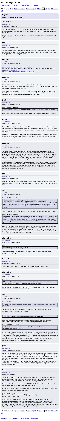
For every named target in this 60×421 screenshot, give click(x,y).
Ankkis (9, 5)
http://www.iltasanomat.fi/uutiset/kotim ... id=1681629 (18, 71)
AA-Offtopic (34, 5)
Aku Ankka (16, 5)
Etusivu (3, 5)
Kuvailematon (25, 5)
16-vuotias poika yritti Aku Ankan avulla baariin (16, 67)
